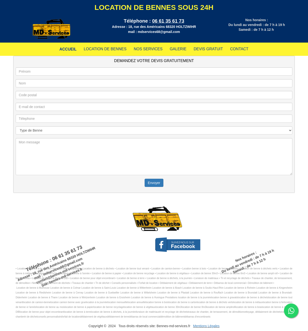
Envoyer (154, 183)
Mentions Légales (206, 326)
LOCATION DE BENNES (105, 49)
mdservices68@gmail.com (159, 32)
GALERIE (178, 49)
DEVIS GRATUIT (208, 49)
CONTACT (239, 49)
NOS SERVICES (148, 49)
